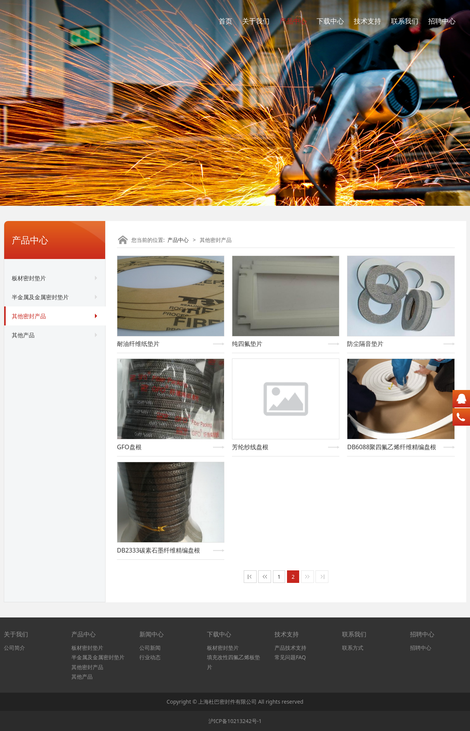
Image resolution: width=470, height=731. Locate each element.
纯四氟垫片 (247, 343)
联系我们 (404, 20)
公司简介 (14, 647)
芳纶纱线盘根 (250, 447)
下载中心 (330, 20)
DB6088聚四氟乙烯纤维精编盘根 (391, 447)
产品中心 (293, 20)
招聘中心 (442, 20)
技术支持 (367, 20)
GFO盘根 (129, 447)
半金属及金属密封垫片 (40, 297)
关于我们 (256, 20)
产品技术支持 (290, 647)
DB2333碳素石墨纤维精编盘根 (158, 550)
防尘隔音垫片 (365, 343)
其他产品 (23, 335)
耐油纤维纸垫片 (138, 343)
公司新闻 (150, 647)
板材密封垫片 (29, 278)
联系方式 (352, 647)
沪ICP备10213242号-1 (235, 721)
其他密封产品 (29, 316)
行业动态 (150, 657)
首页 (225, 20)
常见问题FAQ (290, 657)
